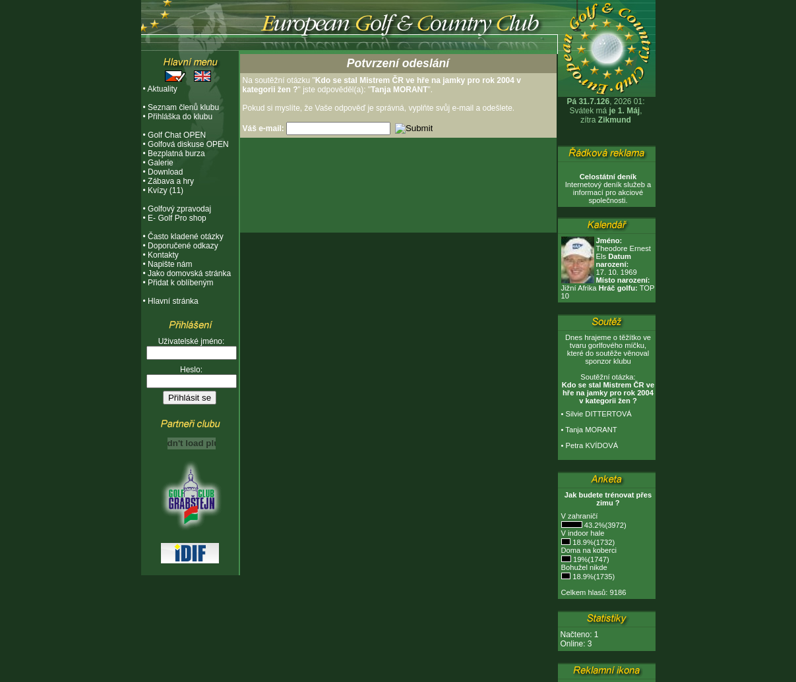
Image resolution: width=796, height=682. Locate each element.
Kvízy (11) (165, 190)
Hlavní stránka (173, 301)
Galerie (160, 162)
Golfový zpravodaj (179, 208)
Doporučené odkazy (183, 245)
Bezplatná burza (176, 153)
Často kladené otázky (186, 236)
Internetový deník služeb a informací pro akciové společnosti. (608, 188)
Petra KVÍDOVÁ (592, 445)
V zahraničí (579, 516)
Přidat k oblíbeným (180, 282)
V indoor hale (583, 533)
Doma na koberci (589, 550)
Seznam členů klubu (183, 107)
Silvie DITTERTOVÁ (599, 414)
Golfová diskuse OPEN (188, 144)
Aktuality (162, 89)
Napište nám (170, 264)
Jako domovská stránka (189, 273)
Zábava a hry (171, 181)
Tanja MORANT (591, 430)
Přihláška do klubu (180, 116)
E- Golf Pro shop (177, 218)
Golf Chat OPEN (177, 135)
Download (165, 172)
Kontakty (163, 255)
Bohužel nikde (584, 567)
